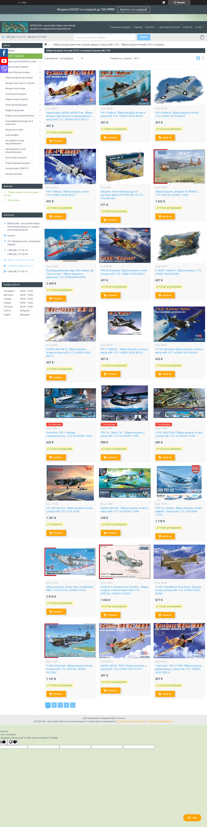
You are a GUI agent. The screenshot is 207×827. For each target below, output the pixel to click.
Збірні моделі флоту (16, 99)
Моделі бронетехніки (17, 72)
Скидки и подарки (120, 27)
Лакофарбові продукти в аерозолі (19, 122)
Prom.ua (120, 718)
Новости (187, 27)
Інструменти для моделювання (14, 142)
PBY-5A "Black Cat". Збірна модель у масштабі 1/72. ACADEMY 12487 (123, 434)
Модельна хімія (14, 129)
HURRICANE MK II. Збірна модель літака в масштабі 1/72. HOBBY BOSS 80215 (68, 353)
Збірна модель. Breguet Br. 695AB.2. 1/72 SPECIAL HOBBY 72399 (176, 193)
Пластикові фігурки (16, 104)
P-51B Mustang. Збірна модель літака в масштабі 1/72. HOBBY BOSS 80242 (179, 351)
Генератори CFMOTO (17, 168)
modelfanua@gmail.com (20, 265)
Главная (138, 27)
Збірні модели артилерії (19, 77)
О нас (198, 27)
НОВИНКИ (8, 50)
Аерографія (11, 134)
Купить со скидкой (133, 9)
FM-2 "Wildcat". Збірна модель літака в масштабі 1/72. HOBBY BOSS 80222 (124, 351)
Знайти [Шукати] (143, 37)
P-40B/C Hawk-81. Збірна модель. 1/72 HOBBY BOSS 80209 (178, 272)
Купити (58, 141)
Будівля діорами (14, 110)
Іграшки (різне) (13, 173)
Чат (192, 817)
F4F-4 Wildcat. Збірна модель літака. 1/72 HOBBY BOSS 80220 (177, 114)
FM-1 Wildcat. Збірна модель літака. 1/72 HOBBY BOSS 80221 (67, 193)
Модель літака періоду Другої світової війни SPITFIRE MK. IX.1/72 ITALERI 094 (122, 195)
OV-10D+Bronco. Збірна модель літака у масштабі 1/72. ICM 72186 (69, 509)
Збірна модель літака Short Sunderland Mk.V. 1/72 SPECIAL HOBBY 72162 (69, 588)
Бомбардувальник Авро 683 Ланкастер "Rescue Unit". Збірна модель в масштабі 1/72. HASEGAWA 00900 (70, 274)
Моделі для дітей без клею (20, 61)
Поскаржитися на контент (130, 721)
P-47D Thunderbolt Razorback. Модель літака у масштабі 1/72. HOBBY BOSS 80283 (178, 590)
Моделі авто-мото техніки (20, 83)
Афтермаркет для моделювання (15, 150)
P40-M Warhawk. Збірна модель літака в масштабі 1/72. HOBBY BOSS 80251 (124, 272)
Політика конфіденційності (159, 721)
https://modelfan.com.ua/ (20, 259)
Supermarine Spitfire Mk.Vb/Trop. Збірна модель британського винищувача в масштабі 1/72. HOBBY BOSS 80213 (69, 116)
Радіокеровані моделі (17, 163)
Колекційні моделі (16, 157)
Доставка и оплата (169, 27)
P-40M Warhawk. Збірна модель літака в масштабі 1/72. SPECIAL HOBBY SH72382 (69, 669)
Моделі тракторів (15, 88)
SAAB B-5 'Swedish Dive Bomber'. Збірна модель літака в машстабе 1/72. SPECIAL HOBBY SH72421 (124, 590)
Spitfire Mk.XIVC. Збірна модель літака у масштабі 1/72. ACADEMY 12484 (124, 509)
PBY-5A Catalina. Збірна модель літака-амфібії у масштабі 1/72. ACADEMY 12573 (178, 511)
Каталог (149, 27)
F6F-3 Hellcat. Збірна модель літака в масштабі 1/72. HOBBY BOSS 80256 (123, 114)
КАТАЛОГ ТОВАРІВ (13, 56)
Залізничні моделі (15, 93)
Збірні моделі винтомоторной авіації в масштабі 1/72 (86, 44)
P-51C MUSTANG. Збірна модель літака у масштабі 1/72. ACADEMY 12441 (178, 434)
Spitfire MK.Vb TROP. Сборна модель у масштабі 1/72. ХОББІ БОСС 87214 (123, 667)
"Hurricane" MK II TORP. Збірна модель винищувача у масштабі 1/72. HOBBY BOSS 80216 (178, 669)
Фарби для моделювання (19, 115)
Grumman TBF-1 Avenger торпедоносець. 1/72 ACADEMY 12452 (69, 434)
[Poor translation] (13, 742)
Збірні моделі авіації (17, 66)
